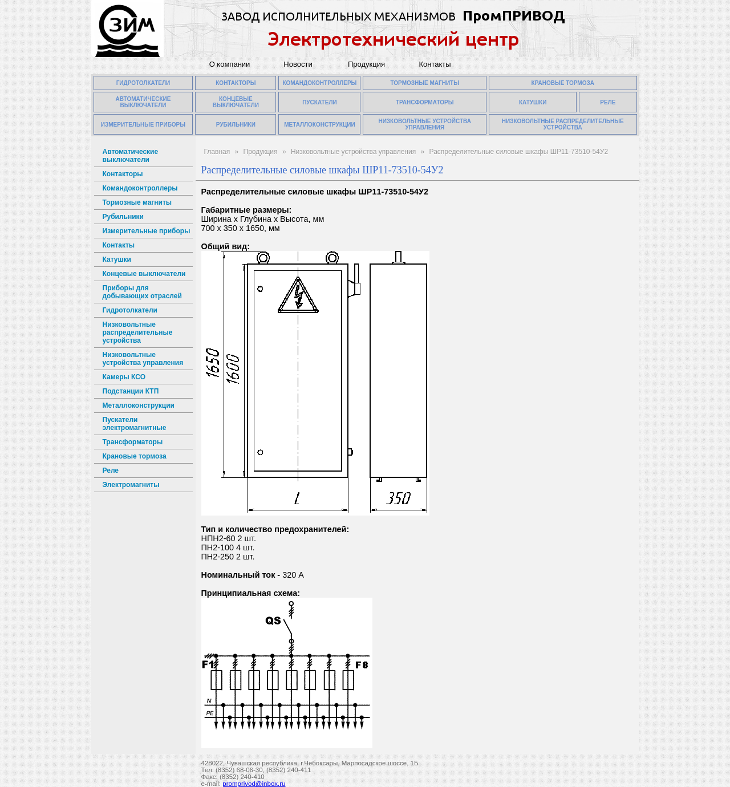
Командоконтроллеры (140, 188)
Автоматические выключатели (131, 156)
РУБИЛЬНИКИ (236, 124)
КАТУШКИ (533, 102)
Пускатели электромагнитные (135, 424)
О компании (229, 64)
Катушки (117, 259)
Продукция (366, 64)
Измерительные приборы (146, 231)
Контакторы (123, 174)
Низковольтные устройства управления (143, 359)
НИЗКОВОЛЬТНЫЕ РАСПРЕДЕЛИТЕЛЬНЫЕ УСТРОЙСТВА (563, 124)
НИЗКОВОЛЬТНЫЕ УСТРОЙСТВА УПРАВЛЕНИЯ (424, 124)
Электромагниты (131, 485)
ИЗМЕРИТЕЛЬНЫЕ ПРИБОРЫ (143, 124)
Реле (111, 470)
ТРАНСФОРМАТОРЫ (425, 102)
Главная (217, 152)
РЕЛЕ (607, 102)
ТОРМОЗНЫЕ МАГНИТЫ (424, 83)
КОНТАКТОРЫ (236, 83)
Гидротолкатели (130, 310)
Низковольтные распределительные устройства (138, 332)
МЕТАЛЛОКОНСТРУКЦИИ (319, 124)
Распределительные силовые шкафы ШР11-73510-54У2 (519, 152)
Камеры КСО (124, 377)
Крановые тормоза (135, 456)
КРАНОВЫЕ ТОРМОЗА (563, 83)
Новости (297, 64)
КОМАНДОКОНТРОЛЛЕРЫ (319, 83)
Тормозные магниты (137, 202)
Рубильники (123, 217)
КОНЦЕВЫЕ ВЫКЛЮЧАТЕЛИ (236, 102)
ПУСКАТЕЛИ (319, 102)
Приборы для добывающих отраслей (142, 292)
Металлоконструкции (139, 405)
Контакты (435, 64)
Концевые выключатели (144, 274)
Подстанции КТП (131, 391)
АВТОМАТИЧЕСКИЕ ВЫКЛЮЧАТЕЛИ (143, 102)
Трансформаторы (133, 442)
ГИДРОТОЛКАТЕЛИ (143, 83)
